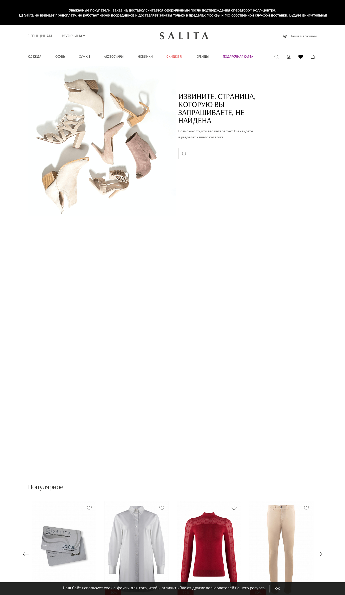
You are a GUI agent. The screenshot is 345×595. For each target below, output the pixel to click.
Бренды (203, 56)
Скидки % (174, 56)
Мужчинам (73, 35)
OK (277, 588)
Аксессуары (114, 56)
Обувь (60, 56)
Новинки (145, 56)
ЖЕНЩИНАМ (40, 35)
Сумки (84, 56)
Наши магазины (303, 36)
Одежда (34, 56)
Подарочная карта (238, 56)
